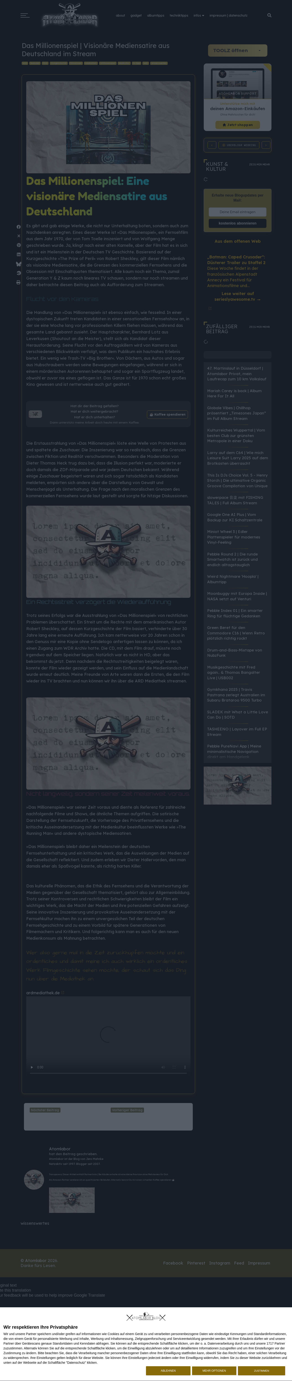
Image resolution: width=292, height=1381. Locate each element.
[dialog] (146, 1344)
